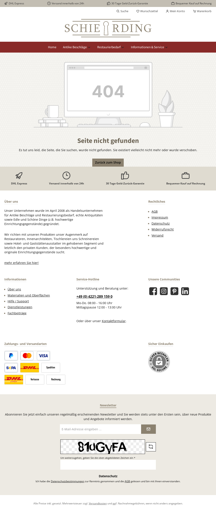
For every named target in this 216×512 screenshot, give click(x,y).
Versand (157, 235)
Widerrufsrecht (163, 229)
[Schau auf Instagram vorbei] (164, 291)
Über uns (14, 289)
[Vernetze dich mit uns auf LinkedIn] (185, 291)
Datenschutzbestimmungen (67, 481)
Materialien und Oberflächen (29, 295)
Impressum (160, 217)
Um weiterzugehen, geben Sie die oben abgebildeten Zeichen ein (97, 457)
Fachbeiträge (17, 313)
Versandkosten (98, 503)
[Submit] (148, 429)
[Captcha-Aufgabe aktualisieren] (151, 446)
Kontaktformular (114, 321)
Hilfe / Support (18, 301)
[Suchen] (122, 11)
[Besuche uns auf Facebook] (153, 291)
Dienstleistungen (20, 307)
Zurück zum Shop (108, 162)
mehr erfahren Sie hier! (21, 263)
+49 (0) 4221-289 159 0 (94, 296)
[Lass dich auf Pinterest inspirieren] (174, 291)
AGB (155, 212)
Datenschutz (161, 223)
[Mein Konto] (175, 11)
